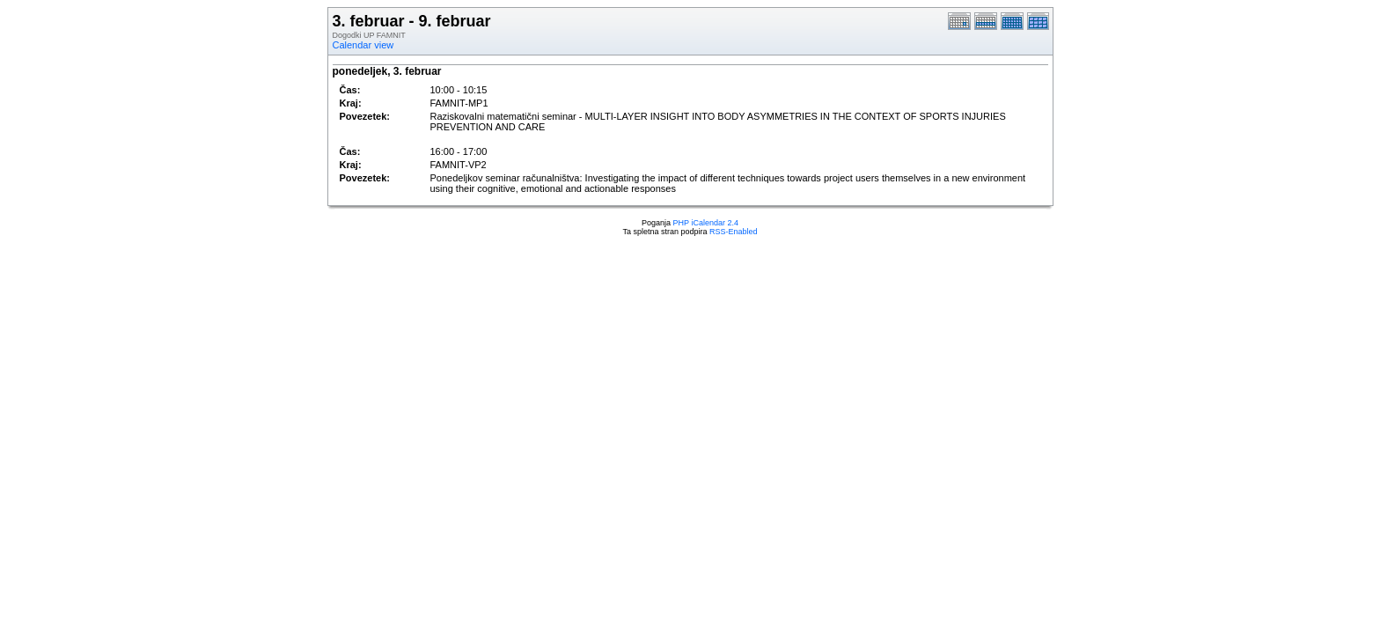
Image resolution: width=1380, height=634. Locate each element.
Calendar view (363, 45)
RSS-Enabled (733, 231)
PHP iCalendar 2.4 (705, 222)
